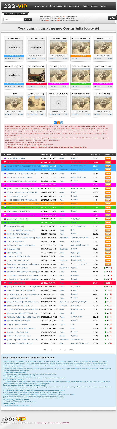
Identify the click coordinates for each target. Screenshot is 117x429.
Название (8, 155)
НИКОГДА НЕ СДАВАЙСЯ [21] (18, 211)
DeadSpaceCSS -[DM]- (15, 226)
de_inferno (31, 86)
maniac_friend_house (78, 177)
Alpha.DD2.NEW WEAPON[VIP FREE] (21, 290)
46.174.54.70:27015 (103, 56)
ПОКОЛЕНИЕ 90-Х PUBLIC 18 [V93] (20, 185)
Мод (61, 155)
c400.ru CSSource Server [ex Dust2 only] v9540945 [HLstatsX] (23, 272)
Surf (61, 245)
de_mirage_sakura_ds (79, 207)
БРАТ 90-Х (14, 94)
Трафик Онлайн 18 (14, 223)
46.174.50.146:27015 (81, 111)
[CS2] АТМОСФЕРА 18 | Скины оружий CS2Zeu (23, 294)
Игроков (94, 155)
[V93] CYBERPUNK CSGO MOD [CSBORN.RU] (23, 264)
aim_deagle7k (76, 286)
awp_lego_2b (75, 219)
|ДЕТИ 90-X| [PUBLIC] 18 (58, 66)
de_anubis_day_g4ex (12, 86)
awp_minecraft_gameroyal (79, 245)
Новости (85, 6)
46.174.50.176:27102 (14, 111)
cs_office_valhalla (77, 317)
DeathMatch (64, 170)
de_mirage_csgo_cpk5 (79, 264)
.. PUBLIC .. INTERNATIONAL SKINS (20, 230)
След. (71, 349)
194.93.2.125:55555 (36, 84)
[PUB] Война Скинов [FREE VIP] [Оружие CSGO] (23, 287)
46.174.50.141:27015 (14, 84)
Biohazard (63, 226)
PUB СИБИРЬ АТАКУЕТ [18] (17, 298)
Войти (112, 18)
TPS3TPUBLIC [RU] (14, 253)
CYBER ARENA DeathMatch (17, 268)
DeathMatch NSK (13, 249)
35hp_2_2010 (76, 305)
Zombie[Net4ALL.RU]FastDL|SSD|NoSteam (23, 302)
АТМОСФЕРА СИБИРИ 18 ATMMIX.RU (21, 162)
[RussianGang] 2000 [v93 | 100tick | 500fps (22, 313)
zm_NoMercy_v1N (34, 58)
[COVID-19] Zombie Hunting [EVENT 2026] (22, 340)
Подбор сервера (55, 6)
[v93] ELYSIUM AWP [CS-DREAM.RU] (21, 245)
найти (27, 19)
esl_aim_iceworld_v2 (78, 226)
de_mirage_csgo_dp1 (78, 188)
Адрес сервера (46, 155)
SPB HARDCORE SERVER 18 (18, 234)
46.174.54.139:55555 (81, 84)
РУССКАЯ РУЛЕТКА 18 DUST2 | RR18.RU (23, 279)
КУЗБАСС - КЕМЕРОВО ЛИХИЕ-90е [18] (22, 192)
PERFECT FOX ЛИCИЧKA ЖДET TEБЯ (21, 181)
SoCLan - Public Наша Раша (17, 332)
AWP (61, 343)
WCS (62, 275)
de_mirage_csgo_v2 (78, 309)
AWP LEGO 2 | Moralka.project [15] (20, 343)
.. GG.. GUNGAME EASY (16, 241)
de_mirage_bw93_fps (57, 114)
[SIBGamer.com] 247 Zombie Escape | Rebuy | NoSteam (23, 238)
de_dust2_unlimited (34, 114)
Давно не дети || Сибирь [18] (17, 219)
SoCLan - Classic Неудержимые (19, 336)
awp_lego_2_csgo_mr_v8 (79, 343)
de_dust (73, 192)
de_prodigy (75, 275)
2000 (72, 230)
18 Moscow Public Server (58, 38)
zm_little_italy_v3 (77, 339)
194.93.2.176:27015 (36, 111)
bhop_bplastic (76, 256)
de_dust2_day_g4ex (12, 58)
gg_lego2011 (75, 241)
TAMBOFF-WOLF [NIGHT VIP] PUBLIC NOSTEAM (23, 204)
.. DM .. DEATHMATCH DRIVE (18, 260)
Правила (103, 6)
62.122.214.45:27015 (103, 111)
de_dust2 (53, 58)
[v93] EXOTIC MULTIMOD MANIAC (20, 177)
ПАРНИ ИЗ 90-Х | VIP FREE (80, 94)
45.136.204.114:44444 (58, 111)
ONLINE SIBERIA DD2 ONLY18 (18, 321)
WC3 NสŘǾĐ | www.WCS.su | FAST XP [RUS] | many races (23, 275)
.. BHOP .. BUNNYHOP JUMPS (18, 257)
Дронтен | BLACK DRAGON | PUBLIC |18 (22, 173)
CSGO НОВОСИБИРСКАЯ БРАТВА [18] (22, 200)
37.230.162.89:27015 (103, 84)
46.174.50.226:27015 (59, 56)
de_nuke (74, 249)
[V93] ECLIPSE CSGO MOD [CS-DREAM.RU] (23, 189)
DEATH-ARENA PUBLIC (36, 66)
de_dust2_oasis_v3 (78, 260)
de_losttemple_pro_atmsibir (79, 162)
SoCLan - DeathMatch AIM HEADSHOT (21, 328)
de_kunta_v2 (75, 253)
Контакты (94, 6)
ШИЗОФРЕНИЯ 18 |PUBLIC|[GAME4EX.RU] (23, 166)
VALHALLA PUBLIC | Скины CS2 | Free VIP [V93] (23, 317)
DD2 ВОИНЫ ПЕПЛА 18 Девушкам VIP (21, 215)
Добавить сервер (41, 6)
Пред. (46, 349)
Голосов (107, 155)
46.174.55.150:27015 (36, 56)
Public (62, 158)
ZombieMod (64, 238)
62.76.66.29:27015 (81, 56)
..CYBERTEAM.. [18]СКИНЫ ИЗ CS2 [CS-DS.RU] (23, 207)
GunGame (63, 260)
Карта (73, 155)
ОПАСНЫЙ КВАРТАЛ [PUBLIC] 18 (20, 306)
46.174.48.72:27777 (58, 84)
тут (30, 405)
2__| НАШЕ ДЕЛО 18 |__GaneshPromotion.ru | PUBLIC (23, 309)
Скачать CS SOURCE (62, 423)
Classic (62, 177)
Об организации (42, 423)
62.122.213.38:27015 (14, 56)
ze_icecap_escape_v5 (79, 302)
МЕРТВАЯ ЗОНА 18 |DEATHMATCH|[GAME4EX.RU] (23, 170)
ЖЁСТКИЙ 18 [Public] (103, 94)
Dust (61, 321)
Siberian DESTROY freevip (17, 324)
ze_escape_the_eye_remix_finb (79, 237)
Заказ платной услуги (72, 6)
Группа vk (51, 423)
